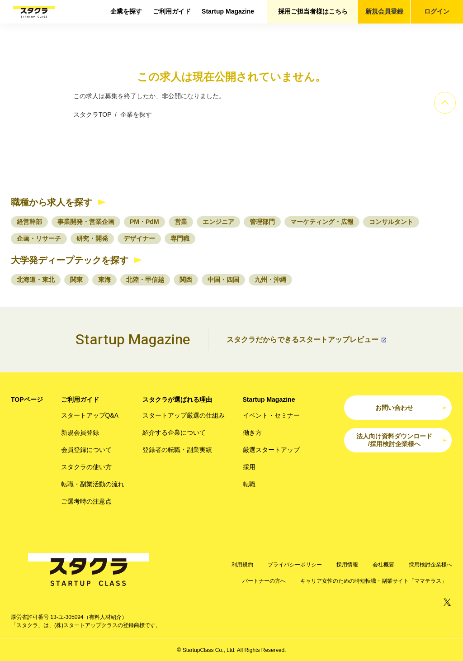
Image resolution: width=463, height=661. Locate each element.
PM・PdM (144, 221)
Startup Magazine (228, 11)
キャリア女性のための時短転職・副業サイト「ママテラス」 (373, 581)
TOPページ (27, 399)
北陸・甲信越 (145, 279)
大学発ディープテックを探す (69, 260)
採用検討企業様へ (430, 564)
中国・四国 (223, 279)
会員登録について (86, 449)
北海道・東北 (36, 279)
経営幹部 (29, 221)
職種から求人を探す (51, 202)
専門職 (179, 238)
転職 (249, 484)
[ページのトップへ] (445, 103)
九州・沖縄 (270, 279)
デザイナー (139, 238)
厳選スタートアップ (271, 449)
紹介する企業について (174, 432)
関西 (186, 279)
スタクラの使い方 (86, 467)
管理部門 (262, 221)
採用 (249, 467)
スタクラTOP (92, 114)
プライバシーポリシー (295, 564)
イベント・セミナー (271, 415)
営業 (181, 221)
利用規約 (242, 564)
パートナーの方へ (264, 581)
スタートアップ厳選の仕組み (183, 415)
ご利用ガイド (172, 11)
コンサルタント (391, 221)
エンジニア (218, 221)
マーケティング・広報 (322, 221)
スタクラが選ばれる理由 (177, 399)
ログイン (436, 11)
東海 (104, 279)
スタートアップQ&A (90, 415)
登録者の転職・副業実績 (177, 449)
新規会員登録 (384, 11)
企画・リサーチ (39, 238)
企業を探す (126, 11)
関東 (76, 279)
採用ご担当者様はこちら (313, 11)
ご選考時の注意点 (86, 501)
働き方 (252, 432)
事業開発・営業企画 (85, 221)
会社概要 (383, 564)
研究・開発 (92, 238)
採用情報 (347, 564)
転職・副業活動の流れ (92, 484)
